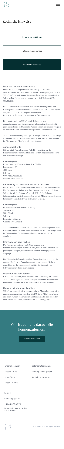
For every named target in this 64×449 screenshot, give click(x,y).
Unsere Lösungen (12, 366)
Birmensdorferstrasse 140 (15, 408)
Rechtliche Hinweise (40, 377)
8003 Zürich (9, 410)
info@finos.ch (15, 219)
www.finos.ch (16, 222)
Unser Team (10, 377)
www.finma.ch (17, 178)
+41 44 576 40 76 (12, 404)
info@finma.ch (15, 176)
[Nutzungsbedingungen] (32, 51)
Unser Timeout (11, 382)
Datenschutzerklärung (42, 366)
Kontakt (7, 393)
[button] (32, 339)
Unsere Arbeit (11, 371)
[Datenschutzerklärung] (32, 37)
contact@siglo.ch (12, 398)
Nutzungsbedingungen (42, 371)
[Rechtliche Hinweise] (32, 64)
